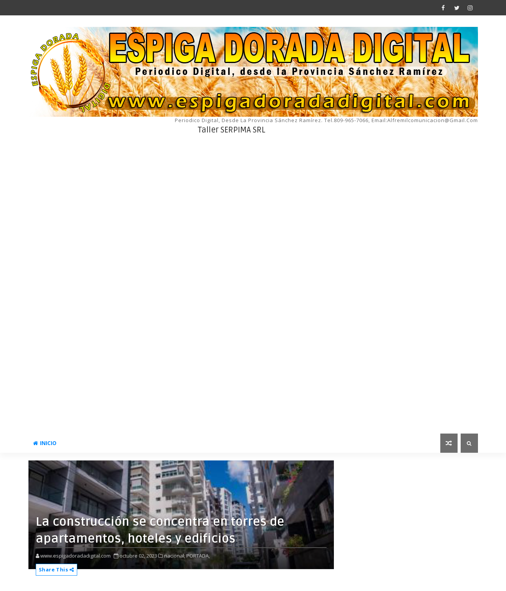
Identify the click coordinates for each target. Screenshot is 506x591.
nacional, (174, 555)
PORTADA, (198, 555)
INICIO (44, 443)
